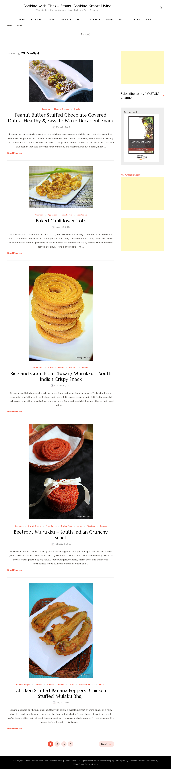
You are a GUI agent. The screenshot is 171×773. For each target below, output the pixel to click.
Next (104, 744)
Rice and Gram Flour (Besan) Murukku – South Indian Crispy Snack (60, 376)
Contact (135, 19)
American (66, 19)
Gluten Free (66, 526)
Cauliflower (66, 215)
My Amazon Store (131, 174)
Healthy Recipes (61, 109)
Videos (109, 19)
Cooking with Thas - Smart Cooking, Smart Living (53, 760)
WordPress (78, 764)
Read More (12, 153)
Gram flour (38, 368)
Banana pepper (23, 685)
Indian (52, 19)
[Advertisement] (142, 67)
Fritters (50, 685)
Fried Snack (51, 526)
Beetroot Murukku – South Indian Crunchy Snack (61, 534)
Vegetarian (82, 215)
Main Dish (95, 19)
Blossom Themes (137, 760)
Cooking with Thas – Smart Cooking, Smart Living (67, 5)
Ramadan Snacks (86, 685)
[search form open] (161, 8)
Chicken (38, 685)
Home (22, 19)
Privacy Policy (91, 764)
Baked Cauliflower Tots (61, 221)
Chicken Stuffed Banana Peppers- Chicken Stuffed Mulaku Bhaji (60, 693)
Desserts (46, 109)
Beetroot (19, 526)
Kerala (80, 19)
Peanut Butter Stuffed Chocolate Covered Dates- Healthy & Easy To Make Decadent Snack (61, 118)
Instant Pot (37, 19)
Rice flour (73, 368)
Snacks (77, 109)
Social (122, 19)
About (149, 19)
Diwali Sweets (34, 526)
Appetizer (52, 215)
